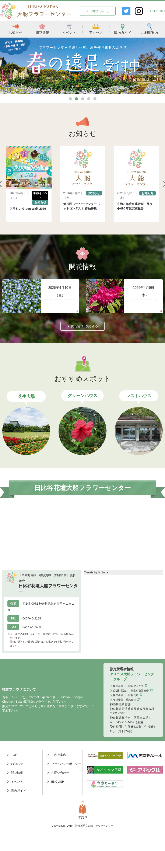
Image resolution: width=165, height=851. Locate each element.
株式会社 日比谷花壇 (125, 695)
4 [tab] (88, 98)
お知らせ (15, 28)
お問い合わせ (100, 11)
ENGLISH (158, 11)
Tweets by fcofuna (96, 572)
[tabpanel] (82, 66)
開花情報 (42, 28)
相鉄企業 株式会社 (124, 699)
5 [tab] (94, 98)
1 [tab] (70, 98)
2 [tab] (76, 98)
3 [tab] (82, 98)
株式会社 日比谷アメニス (128, 686)
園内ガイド (122, 28)
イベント (69, 28)
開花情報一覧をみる (84, 326)
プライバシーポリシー (66, 763)
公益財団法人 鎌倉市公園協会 (131, 690)
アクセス (96, 28)
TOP (14, 755)
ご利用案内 (149, 28)
